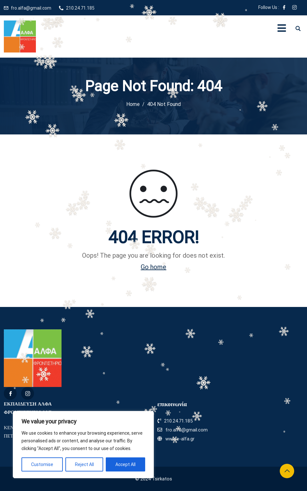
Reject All (84, 464)
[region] (83, 444)
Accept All (125, 464)
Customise (42, 464)
